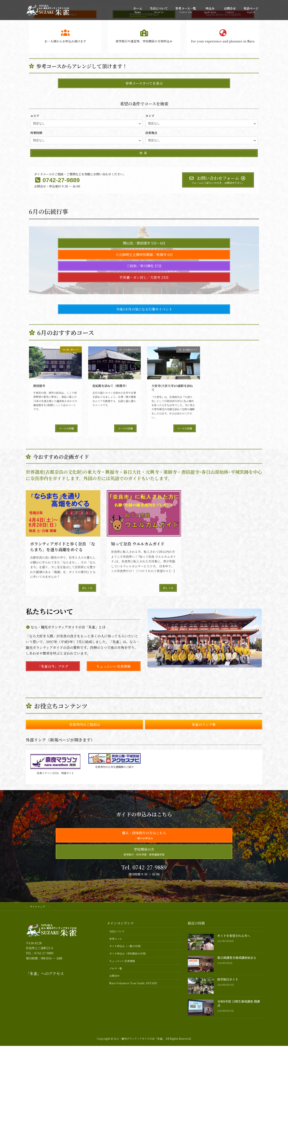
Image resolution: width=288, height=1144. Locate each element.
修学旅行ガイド (227, 1142)
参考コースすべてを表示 (144, 245)
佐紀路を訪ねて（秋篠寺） (110, 548)
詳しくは (87, 750)
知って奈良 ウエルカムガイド (137, 706)
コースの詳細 (66, 590)
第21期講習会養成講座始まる (236, 1120)
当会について (117, 1093)
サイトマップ (37, 1069)
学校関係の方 (144, 1013)
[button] (136, 159)
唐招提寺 (39, 548)
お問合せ (114, 1138)
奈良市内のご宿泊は (84, 886)
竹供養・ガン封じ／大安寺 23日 (144, 439)
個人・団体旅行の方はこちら (144, 997)
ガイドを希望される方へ (233, 1098)
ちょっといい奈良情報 (113, 828)
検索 (144, 315)
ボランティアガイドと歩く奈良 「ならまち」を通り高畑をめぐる (62, 708)
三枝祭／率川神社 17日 (144, 428)
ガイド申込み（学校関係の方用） (128, 1116)
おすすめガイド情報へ (144, 101)
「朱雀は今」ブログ (52, 828)
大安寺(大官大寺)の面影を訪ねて (172, 550)
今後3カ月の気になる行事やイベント (144, 471)
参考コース (115, 1101)
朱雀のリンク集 (204, 886)
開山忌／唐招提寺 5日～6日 (144, 405)
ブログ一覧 (115, 1130)
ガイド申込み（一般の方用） (126, 1108)
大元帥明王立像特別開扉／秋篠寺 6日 (144, 416)
